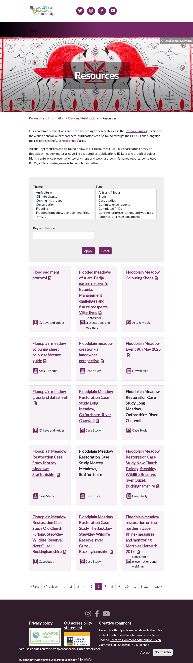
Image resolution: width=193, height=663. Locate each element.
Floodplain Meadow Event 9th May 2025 (143, 346)
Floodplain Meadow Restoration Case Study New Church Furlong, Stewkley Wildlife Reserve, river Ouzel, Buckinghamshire (143, 468)
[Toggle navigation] (34, 29)
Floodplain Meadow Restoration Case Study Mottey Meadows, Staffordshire (49, 463)
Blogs (126, 196)
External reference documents (126, 217)
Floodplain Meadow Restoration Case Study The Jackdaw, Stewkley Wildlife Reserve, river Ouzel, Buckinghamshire (96, 534)
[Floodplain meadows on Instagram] (91, 10)
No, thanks (162, 653)
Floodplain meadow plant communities (63, 213)
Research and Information (46, 118)
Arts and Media (126, 192)
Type (99, 186)
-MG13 (63, 217)
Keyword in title (44, 228)
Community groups (63, 200)
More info (85, 660)
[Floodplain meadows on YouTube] (107, 615)
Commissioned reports (126, 204)
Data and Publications (83, 118)
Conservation (63, 204)
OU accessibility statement (78, 625)
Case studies (126, 200)
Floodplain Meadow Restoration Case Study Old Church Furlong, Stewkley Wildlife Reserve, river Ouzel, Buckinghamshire (49, 534)
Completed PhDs (126, 208)
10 (128, 586)
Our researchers (67, 140)
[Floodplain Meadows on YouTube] (113, 10)
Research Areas (136, 131)
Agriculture (63, 192)
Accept (145, 653)
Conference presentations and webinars (126, 213)
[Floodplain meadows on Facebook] (102, 10)
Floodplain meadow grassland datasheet (49, 394)
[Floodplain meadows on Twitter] (80, 10)
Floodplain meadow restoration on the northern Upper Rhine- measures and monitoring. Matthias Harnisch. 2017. (142, 534)
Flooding (63, 208)
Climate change (63, 196)
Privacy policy (40, 623)
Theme (38, 186)
